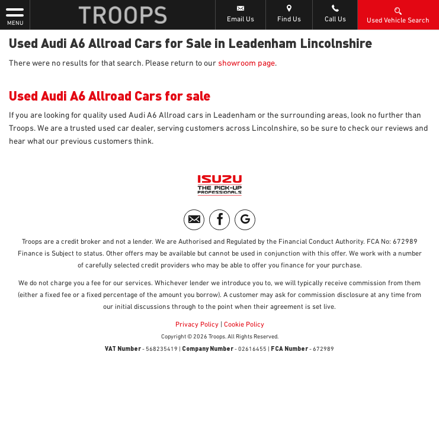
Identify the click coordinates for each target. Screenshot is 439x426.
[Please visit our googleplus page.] (245, 219)
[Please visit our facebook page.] (219, 219)
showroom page (246, 63)
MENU (15, 16)
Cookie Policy (244, 324)
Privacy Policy (197, 324)
